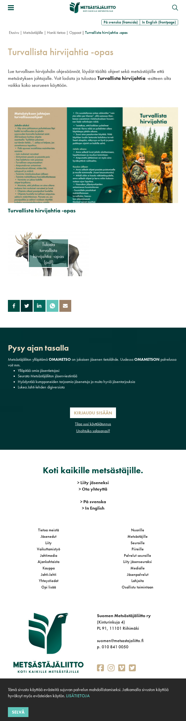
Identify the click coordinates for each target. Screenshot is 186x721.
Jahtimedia (48, 555)
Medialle (137, 568)
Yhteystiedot (48, 580)
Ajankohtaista (48, 561)
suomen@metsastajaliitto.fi (120, 640)
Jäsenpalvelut (137, 574)
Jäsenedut (48, 536)
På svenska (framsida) (121, 22)
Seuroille (138, 542)
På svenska (93, 501)
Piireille (138, 549)
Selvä (18, 712)
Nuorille (137, 530)
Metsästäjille (137, 536)
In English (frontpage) (159, 22)
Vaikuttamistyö (48, 549)
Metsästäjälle (33, 32)
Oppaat (75, 32)
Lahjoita (137, 580)
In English (93, 508)
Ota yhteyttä (93, 489)
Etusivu (14, 32)
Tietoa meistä (48, 530)
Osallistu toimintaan (137, 587)
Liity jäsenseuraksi (137, 561)
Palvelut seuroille (137, 555)
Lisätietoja (77, 695)
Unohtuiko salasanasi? (93, 430)
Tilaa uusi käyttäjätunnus (93, 424)
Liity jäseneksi (93, 482)
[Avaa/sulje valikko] (11, 7)
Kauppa (49, 568)
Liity (48, 542)
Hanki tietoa (56, 32)
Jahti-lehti (48, 574)
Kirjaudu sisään (93, 413)
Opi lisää (48, 587)
